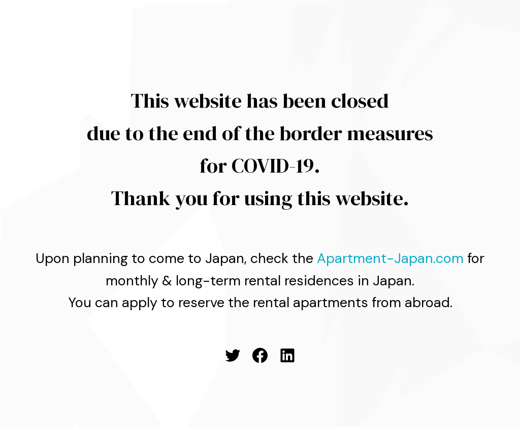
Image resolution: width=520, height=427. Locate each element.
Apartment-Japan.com (390, 258)
